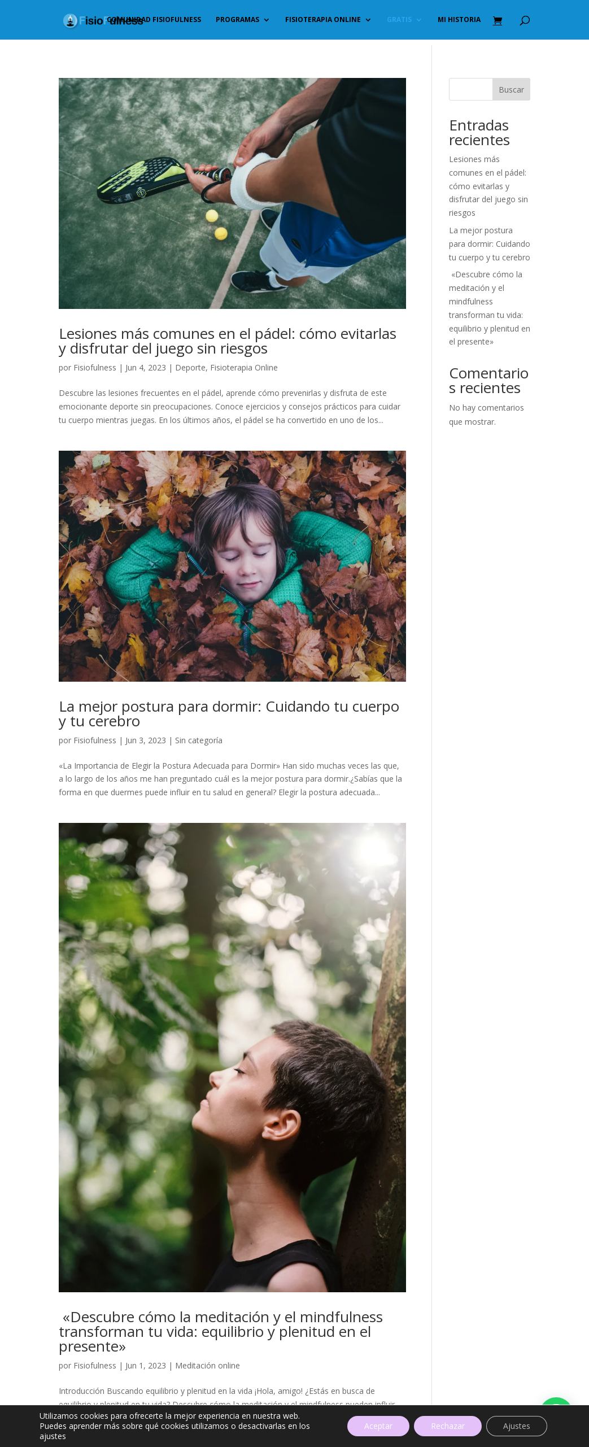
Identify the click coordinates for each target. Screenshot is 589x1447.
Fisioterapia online (323, 20)
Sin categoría (198, 740)
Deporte (190, 367)
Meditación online (207, 1365)
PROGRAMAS (237, 20)
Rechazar (448, 1425)
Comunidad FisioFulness (154, 20)
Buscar (511, 89)
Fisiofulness (94, 367)
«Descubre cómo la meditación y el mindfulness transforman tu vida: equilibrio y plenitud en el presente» (221, 1331)
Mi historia (459, 20)
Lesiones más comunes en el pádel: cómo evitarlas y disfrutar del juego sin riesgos (227, 340)
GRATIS (399, 20)
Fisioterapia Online (244, 367)
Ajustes (516, 1425)
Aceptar (378, 1425)
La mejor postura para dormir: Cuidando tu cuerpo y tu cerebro (229, 713)
